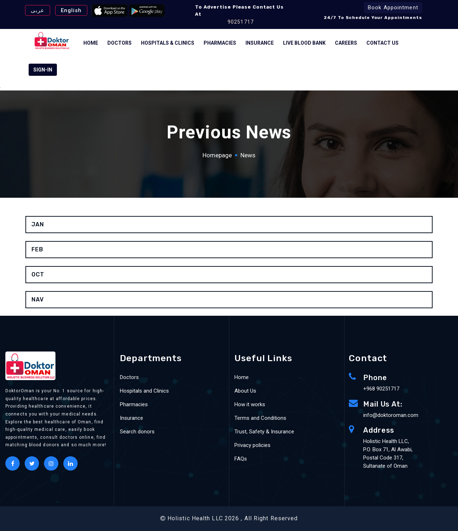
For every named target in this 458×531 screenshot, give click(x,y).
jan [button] (37, 224)
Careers (346, 43)
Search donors (137, 431)
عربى (37, 10)
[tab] (229, 224)
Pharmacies (220, 43)
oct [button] (37, 274)
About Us (245, 391)
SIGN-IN (42, 70)
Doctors (119, 43)
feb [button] (37, 249)
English (71, 10)
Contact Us (382, 43)
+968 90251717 (381, 388)
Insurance (259, 43)
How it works (249, 404)
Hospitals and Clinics (144, 391)
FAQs (240, 459)
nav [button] (37, 299)
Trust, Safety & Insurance (264, 431)
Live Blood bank (304, 43)
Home (90, 43)
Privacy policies (252, 445)
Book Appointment (393, 7)
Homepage (217, 155)
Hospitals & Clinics (167, 43)
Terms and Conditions (260, 418)
